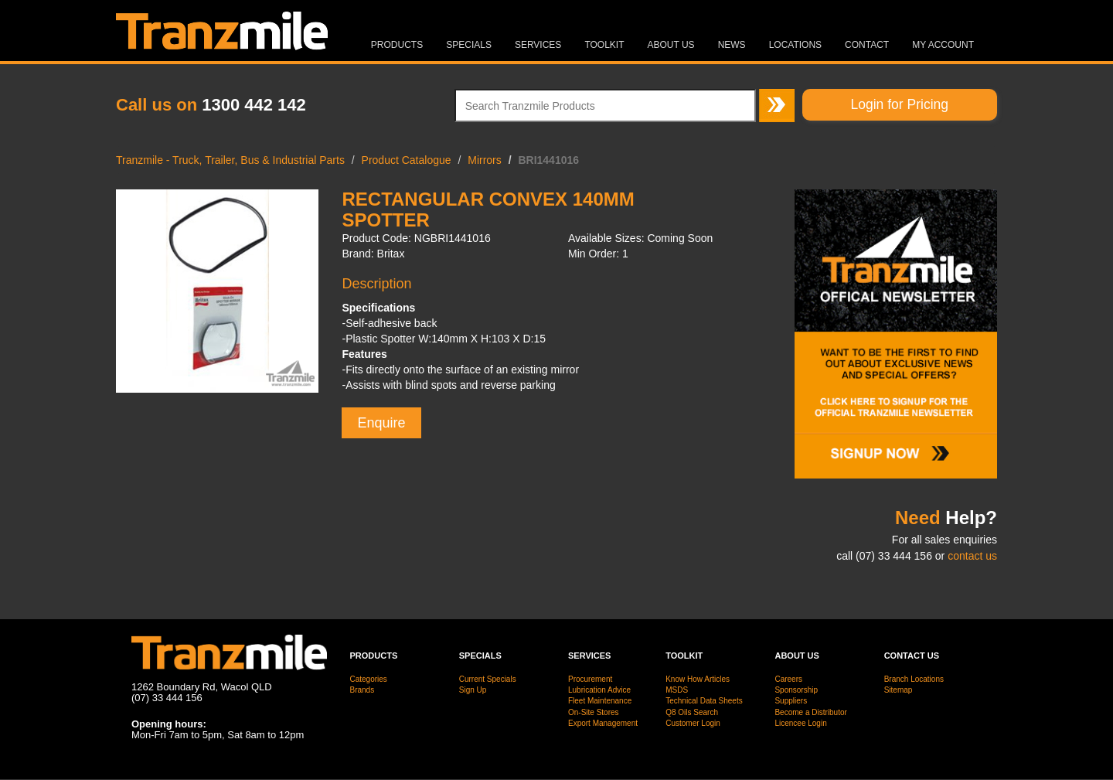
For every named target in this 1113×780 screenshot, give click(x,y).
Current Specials (487, 679)
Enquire (381, 423)
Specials (469, 44)
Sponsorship (796, 690)
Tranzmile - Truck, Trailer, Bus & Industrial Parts (230, 160)
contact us (972, 556)
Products (397, 44)
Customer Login (692, 723)
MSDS (676, 690)
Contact (867, 44)
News (732, 44)
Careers (788, 679)
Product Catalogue (406, 160)
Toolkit (604, 44)
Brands (362, 690)
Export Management (603, 723)
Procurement (590, 679)
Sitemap (898, 690)
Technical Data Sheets (704, 701)
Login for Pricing (899, 104)
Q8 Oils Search (691, 712)
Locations (795, 44)
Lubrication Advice (599, 690)
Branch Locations (914, 679)
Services (538, 44)
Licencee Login (800, 723)
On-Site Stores (593, 712)
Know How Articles (697, 679)
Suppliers (790, 701)
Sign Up (473, 690)
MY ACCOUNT (943, 44)
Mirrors (485, 160)
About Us (671, 44)
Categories (368, 679)
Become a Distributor (810, 712)
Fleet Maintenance (599, 701)
